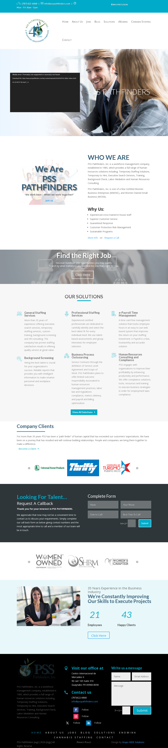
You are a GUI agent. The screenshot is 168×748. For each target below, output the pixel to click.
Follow (85, 709)
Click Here (98, 635)
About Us (77, 21)
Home (65, 21)
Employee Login (119, 4)
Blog (97, 21)
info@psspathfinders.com (85, 701)
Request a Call (111, 237)
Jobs (88, 21)
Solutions (109, 21)
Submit (144, 523)
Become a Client (27, 448)
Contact (67, 40)
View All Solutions (82, 412)
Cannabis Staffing (141, 21)
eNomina (123, 21)
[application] (45, 92)
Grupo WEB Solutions (133, 742)
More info (93, 237)
